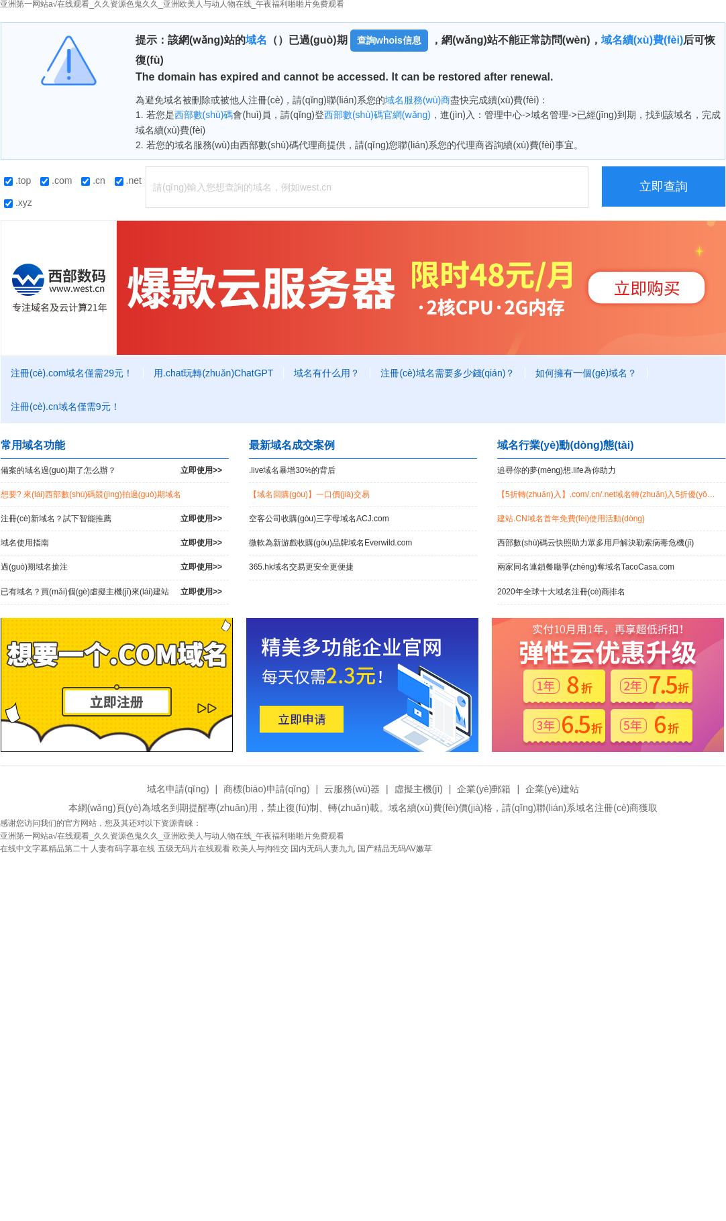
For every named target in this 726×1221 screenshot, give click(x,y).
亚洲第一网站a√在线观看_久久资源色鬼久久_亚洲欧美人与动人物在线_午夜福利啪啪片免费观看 (172, 836)
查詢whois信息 (389, 40)
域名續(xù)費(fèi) (642, 40)
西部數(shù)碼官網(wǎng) (377, 114)
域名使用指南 (111, 543)
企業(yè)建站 (552, 789)
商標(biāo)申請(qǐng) (266, 789)
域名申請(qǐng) (178, 789)
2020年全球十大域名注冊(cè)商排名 (561, 591)
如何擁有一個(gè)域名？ (586, 373)
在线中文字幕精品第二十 (44, 848)
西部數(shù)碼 (204, 114)
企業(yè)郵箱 (484, 789)
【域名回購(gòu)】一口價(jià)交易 (309, 494)
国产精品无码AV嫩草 (395, 848)
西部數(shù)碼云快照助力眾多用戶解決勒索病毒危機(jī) (595, 542)
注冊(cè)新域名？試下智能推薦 (111, 519)
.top (17, 180)
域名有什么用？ (327, 373)
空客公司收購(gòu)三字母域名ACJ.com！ (319, 518)
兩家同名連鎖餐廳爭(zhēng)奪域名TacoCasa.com (585, 567)
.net (128, 180)
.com (56, 180)
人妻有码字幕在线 (123, 848)
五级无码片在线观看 (194, 848)
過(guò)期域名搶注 (111, 567)
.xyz (18, 202)
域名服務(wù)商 (417, 100)
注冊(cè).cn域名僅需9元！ (65, 406)
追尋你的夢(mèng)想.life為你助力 (556, 470)
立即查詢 (663, 186)
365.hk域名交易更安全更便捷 (301, 567)
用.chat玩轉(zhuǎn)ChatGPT (213, 373)
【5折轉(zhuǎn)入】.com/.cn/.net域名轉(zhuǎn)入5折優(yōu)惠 (609, 494)
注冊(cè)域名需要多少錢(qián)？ (447, 373)
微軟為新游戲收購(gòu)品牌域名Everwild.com (330, 542)
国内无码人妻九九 (323, 848)
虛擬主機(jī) (419, 789)
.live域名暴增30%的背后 (292, 470)
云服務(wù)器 (352, 789)
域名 (256, 40)
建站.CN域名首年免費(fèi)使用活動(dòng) (571, 518)
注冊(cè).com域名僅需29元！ (72, 373)
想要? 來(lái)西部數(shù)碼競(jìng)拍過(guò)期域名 (91, 494)
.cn (93, 180)
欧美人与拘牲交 (260, 848)
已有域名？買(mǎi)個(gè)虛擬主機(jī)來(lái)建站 (111, 592)
